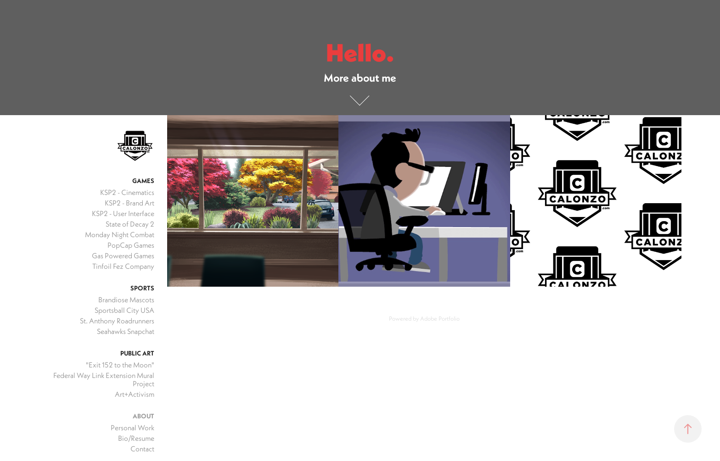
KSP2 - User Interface (123, 213)
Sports (142, 288)
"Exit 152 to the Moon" (120, 364)
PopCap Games (130, 245)
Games (143, 181)
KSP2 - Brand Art (129, 202)
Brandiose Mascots (126, 299)
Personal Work (132, 427)
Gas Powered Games (123, 255)
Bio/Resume (136, 438)
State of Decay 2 (130, 223)
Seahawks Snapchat (125, 331)
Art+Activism (134, 394)
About (143, 416)
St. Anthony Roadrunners (117, 320)
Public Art (137, 353)
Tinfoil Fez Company (123, 266)
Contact (142, 448)
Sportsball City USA (124, 310)
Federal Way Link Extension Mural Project (103, 379)
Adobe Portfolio (440, 318)
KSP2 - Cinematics (127, 192)
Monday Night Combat (119, 234)
